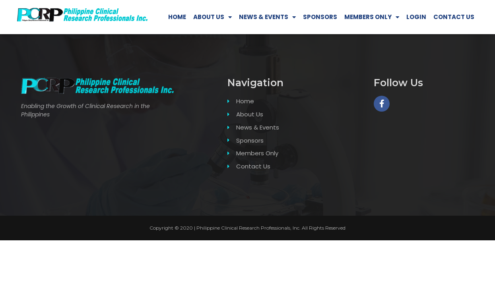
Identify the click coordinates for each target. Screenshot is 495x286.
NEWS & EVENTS (267, 17)
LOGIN (416, 17)
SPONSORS (320, 17)
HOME (177, 17)
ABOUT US (212, 17)
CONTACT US (453, 17)
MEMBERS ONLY (371, 17)
